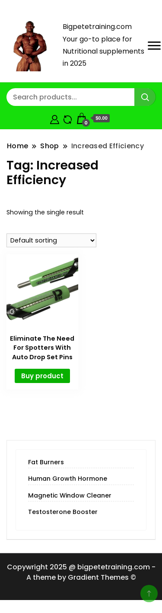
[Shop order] (51, 240)
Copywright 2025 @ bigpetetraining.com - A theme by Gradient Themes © (81, 572)
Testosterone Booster (63, 512)
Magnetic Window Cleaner (69, 495)
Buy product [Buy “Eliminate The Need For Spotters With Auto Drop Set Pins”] (42, 375)
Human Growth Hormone (67, 478)
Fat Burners (46, 462)
